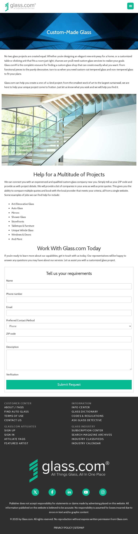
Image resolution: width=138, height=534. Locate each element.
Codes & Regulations (88, 416)
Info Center (81, 407)
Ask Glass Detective (87, 420)
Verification (12, 374)
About (9, 407)
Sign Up (9, 430)
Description (12, 347)
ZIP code (11, 333)
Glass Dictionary (85, 411)
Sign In (9, 434)
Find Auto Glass (16, 411)
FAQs (20, 407)
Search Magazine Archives (92, 434)
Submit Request (69, 384)
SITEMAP (79, 527)
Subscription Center (87, 430)
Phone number (14, 293)
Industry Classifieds (88, 439)
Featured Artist (16, 443)
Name (9, 280)
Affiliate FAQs (15, 439)
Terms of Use (14, 416)
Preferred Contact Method (20, 320)
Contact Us (13, 420)
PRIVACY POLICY (63, 527)
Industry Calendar (86, 443)
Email (9, 307)
